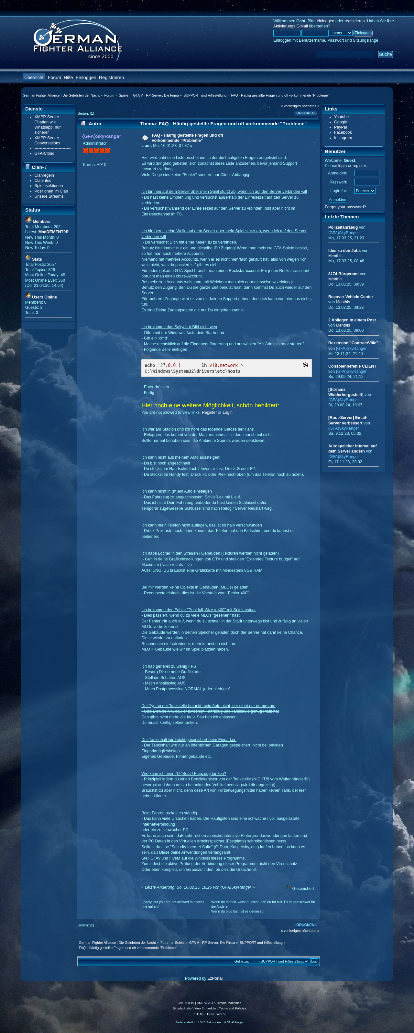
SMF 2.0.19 (186, 1003)
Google (340, 122)
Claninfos (43, 180)
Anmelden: (337, 173)
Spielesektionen (49, 185)
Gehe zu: (241, 961)
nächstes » (310, 106)
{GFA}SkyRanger (101, 136)
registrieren (354, 21)
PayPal (340, 127)
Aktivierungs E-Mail (290, 26)
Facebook (343, 132)
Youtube (341, 117)
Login (228, 412)
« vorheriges (291, 106)
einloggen (325, 21)
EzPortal (215, 978)
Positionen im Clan (51, 191)
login (342, 165)
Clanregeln (44, 175)
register (359, 165)
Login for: (339, 191)
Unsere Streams (49, 196)
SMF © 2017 (206, 1003)
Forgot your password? (345, 207)
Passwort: (338, 182)
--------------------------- (53, 148)
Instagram (343, 138)
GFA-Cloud (45, 153)
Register (209, 412)
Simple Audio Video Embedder (194, 1008)
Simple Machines (229, 1003)
